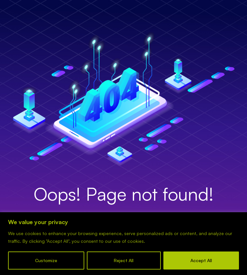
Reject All (123, 260)
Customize (46, 260)
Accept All (201, 260)
